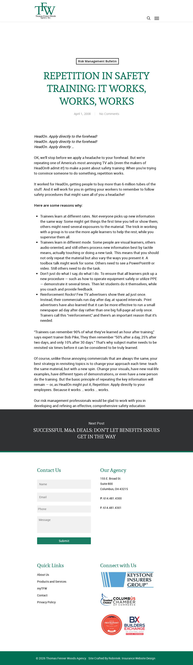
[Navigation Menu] (156, 18)
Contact (42, 595)
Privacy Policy (46, 602)
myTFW (42, 588)
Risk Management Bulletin (97, 61)
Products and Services (51, 581)
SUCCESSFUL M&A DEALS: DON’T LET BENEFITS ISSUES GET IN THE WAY (96, 430)
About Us (43, 575)
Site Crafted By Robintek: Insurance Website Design (121, 658)
